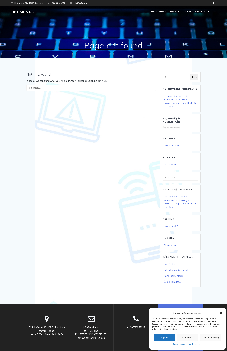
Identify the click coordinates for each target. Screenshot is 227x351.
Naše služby (158, 11)
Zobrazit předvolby (210, 337)
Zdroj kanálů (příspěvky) (177, 270)
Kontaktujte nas (180, 11)
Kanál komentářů (173, 275)
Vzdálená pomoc (205, 11)
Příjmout (164, 337)
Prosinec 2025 (171, 145)
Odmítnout (187, 337)
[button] (221, 312)
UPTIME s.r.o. (24, 12)
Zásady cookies (179, 344)
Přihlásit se (170, 264)
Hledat (194, 77)
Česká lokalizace (173, 281)
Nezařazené (170, 164)
